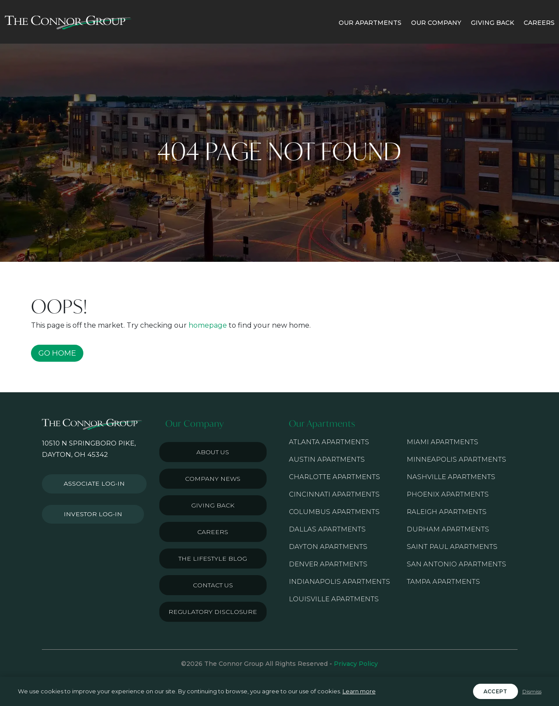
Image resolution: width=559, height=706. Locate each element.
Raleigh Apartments (447, 511)
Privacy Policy (356, 664)
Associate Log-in (91, 482)
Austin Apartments (327, 459)
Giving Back (212, 505)
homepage (208, 325)
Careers (212, 532)
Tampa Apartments (443, 581)
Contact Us (213, 585)
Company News (212, 479)
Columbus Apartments (334, 511)
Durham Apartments (448, 529)
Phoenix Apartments (448, 494)
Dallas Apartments (327, 529)
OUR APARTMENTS (370, 23)
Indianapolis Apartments (339, 581)
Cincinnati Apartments (334, 494)
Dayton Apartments (328, 546)
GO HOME (57, 353)
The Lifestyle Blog (212, 558)
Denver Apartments (328, 564)
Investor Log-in (89, 509)
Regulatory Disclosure (212, 612)
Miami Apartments (442, 442)
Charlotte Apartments (334, 477)
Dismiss (532, 691)
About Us (212, 452)
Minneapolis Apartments (456, 459)
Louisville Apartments (334, 599)
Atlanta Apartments (329, 442)
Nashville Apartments (451, 477)
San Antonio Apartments (456, 564)
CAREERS (539, 23)
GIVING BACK (492, 23)
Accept (496, 691)
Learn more (359, 691)
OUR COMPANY (436, 23)
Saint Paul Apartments (452, 546)
